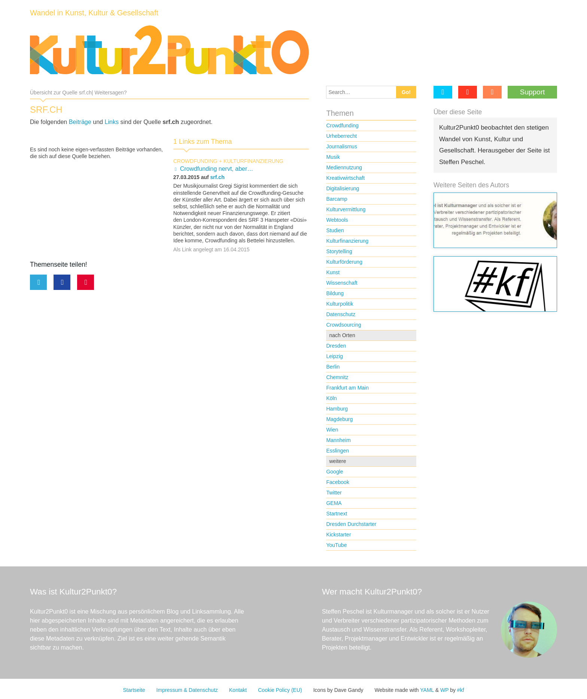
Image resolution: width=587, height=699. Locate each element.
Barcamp (336, 199)
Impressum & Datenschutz (187, 690)
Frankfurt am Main (347, 388)
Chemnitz (337, 377)
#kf (460, 690)
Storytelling (339, 251)
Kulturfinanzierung (253, 161)
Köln (331, 398)
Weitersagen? (110, 93)
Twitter (333, 493)
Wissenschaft (341, 283)
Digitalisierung (342, 188)
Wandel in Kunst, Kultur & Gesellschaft (94, 13)
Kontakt (238, 690)
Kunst (333, 272)
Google (334, 472)
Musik (333, 157)
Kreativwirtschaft (345, 178)
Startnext (336, 514)
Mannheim (338, 440)
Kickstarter (338, 535)
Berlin (333, 367)
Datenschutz (340, 314)
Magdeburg (339, 419)
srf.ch (217, 177)
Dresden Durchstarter (351, 524)
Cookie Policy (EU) (280, 690)
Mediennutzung (344, 167)
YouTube (336, 545)
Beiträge (80, 121)
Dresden (336, 346)
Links (112, 121)
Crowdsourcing (343, 325)
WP (444, 690)
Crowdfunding (195, 161)
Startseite (134, 690)
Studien (335, 230)
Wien (332, 430)
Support (532, 92)
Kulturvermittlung (345, 209)
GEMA (333, 503)
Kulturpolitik (339, 304)
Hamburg (337, 409)
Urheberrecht (341, 136)
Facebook (337, 482)
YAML (427, 690)
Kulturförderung (344, 262)
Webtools (337, 220)
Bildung (335, 293)
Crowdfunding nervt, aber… (216, 169)
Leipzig (334, 356)
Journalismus (341, 146)
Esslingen (337, 451)
